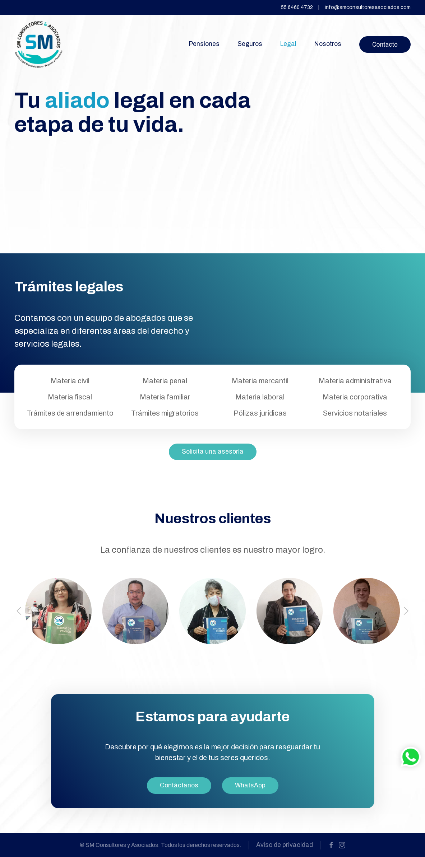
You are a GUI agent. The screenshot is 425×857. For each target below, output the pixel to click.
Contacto (385, 44)
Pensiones (204, 44)
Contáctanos (179, 785)
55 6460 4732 (297, 7)
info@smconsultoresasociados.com (368, 7)
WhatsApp (250, 785)
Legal (288, 44)
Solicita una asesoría (213, 451)
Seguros (249, 44)
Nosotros (327, 44)
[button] (19, 611)
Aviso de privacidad (284, 845)
